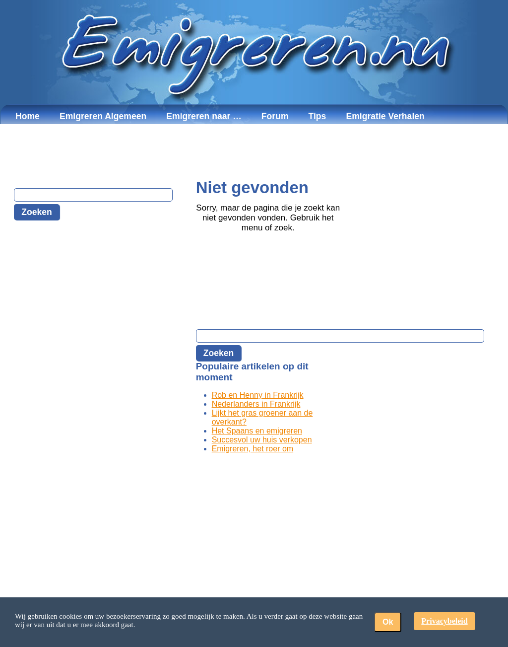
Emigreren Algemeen (103, 116)
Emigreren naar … (204, 116)
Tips (317, 116)
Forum (275, 116)
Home (27, 116)
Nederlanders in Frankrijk (256, 404)
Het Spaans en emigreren (257, 431)
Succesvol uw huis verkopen (262, 439)
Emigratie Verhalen (385, 116)
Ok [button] (387, 622)
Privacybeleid (444, 621)
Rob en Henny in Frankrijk (258, 395)
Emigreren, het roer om (253, 448)
